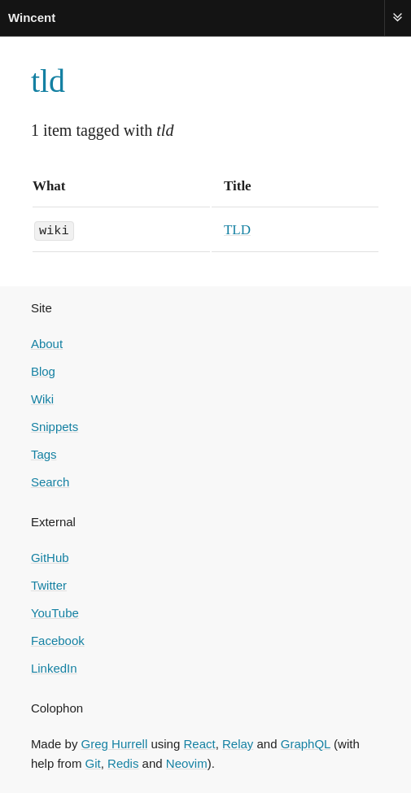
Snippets (54, 426)
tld (48, 81)
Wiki (42, 398)
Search (50, 481)
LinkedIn (54, 667)
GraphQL (305, 743)
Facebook (58, 640)
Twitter (49, 584)
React (199, 743)
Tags (44, 453)
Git (93, 762)
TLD (237, 229)
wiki (54, 229)
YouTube (55, 612)
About (47, 343)
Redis (122, 762)
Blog (43, 370)
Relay (237, 743)
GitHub (50, 557)
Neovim (187, 762)
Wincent (31, 17)
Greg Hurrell (114, 743)
